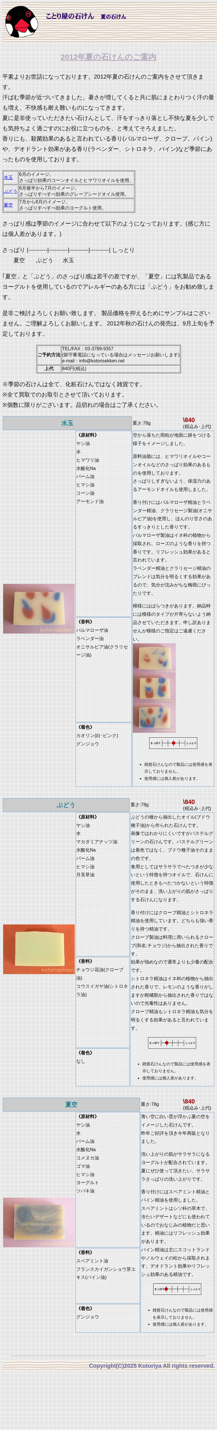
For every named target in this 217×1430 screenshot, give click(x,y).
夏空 (8, 205)
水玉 (8, 177)
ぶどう (10, 191)
